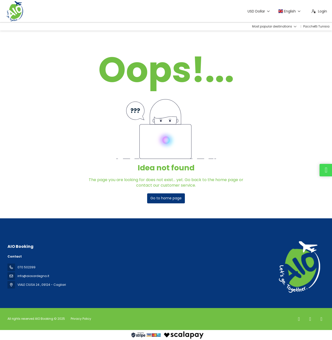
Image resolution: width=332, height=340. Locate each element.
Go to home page (166, 198)
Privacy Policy (81, 319)
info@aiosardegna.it (33, 276)
